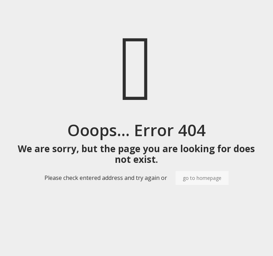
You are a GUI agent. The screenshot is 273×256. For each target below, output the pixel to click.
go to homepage (202, 178)
